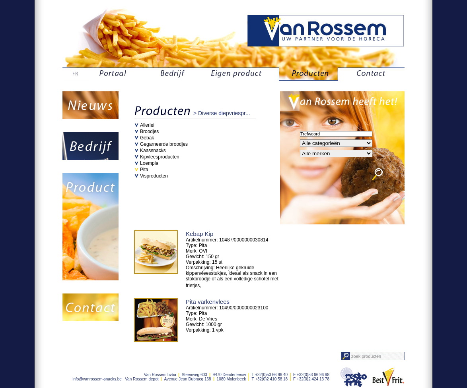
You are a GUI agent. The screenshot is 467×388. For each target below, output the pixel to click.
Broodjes (149, 131)
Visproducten (154, 176)
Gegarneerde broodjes (164, 144)
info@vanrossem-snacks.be (97, 379)
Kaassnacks (153, 150)
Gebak (147, 138)
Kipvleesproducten (159, 157)
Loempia (149, 163)
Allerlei (147, 125)
